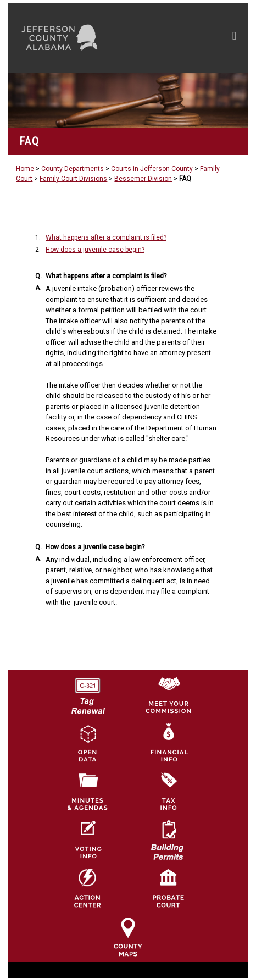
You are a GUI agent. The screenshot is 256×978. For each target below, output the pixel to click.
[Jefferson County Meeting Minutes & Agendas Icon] (87, 791)
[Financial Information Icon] (168, 743)
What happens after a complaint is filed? (106, 237)
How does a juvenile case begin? (95, 249)
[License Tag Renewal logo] (87, 692)
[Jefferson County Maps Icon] (128, 937)
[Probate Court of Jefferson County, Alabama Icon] (168, 888)
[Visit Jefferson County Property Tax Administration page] (168, 791)
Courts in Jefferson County (152, 169)
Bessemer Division (143, 179)
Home (25, 169)
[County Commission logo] (168, 694)
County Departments (72, 169)
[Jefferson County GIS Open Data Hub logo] (87, 743)
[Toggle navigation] (234, 37)
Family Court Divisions (73, 179)
